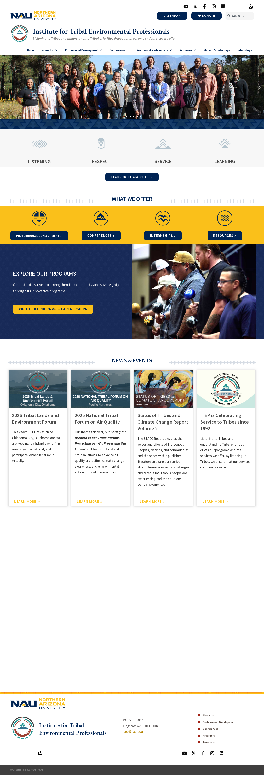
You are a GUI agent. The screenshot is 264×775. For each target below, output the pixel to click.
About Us (50, 50)
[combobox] (240, 16)
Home (30, 50)
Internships (245, 50)
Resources (188, 50)
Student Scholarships (217, 50)
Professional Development (83, 50)
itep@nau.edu (133, 731)
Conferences (119, 50)
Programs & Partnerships (154, 50)
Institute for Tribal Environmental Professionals (101, 31)
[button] (4, 87)
